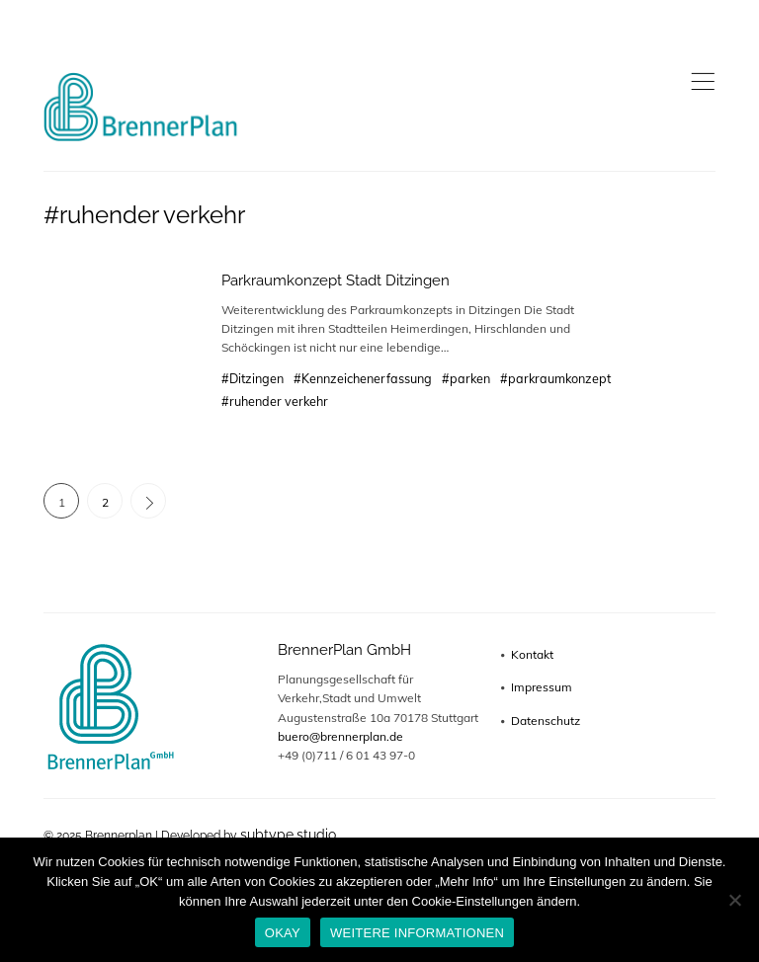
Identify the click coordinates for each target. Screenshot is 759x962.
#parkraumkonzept (555, 378)
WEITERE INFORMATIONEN (417, 932)
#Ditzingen (252, 378)
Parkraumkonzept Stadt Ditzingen (335, 280)
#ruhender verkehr (274, 401)
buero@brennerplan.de (340, 736)
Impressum (541, 687)
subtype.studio (288, 834)
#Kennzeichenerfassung (363, 378)
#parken (466, 378)
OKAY (282, 932)
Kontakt (532, 654)
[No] (734, 900)
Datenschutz (545, 720)
